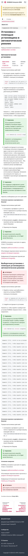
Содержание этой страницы (10, 28)
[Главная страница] (2, 19)
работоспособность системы (16, 247)
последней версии (15, 14)
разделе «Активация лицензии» (10, 253)
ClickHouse (4, 258)
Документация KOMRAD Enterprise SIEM (12, 522)
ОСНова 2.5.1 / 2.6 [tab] (23, 63)
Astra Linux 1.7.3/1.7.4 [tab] (15, 63)
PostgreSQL (12, 258)
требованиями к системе (8, 50)
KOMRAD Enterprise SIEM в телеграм (12, 535)
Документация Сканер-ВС (8, 524)
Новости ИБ (5, 533)
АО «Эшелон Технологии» (9, 546)
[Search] (25, 2)
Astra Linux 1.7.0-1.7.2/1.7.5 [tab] (5, 63)
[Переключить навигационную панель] (2, 2)
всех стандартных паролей (10, 489)
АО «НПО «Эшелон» (7, 543)
